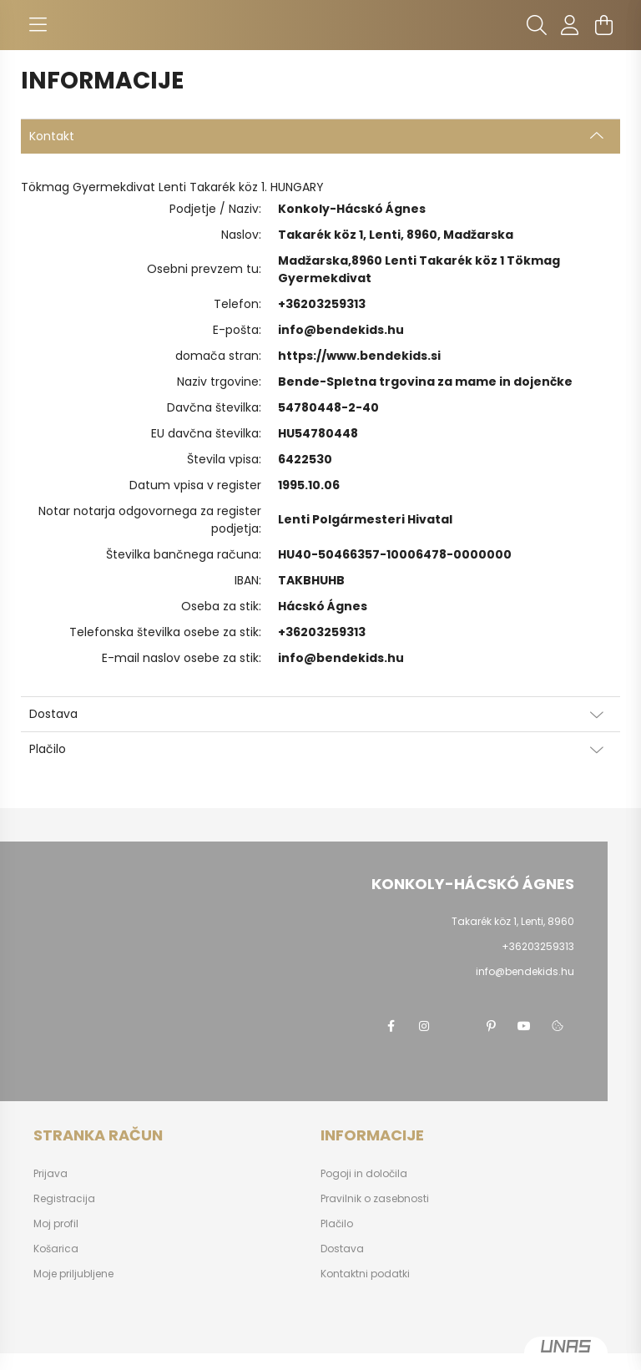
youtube (524, 1026)
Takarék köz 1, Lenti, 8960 (513, 921)
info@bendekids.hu (341, 329)
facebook (390, 1026)
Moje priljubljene (73, 1274)
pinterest (490, 1026)
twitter (457, 1026)
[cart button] (603, 25)
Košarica (55, 1249)
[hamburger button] (37, 25)
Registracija (64, 1199)
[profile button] (570, 25)
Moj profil (55, 1224)
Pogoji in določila (363, 1174)
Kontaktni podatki (365, 1274)
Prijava (50, 1174)
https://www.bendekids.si (359, 355)
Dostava (342, 1249)
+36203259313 (322, 304)
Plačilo (336, 1224)
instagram (424, 1026)
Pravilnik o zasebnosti (374, 1199)
